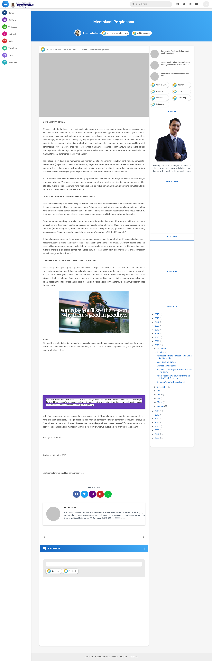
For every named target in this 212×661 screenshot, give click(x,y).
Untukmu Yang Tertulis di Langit (171, 382)
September (162, 387)
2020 (157, 326)
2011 (157, 422)
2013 (157, 415)
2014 (157, 411)
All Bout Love (161, 85)
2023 (157, 318)
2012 (157, 419)
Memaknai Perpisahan (167, 366)
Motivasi (159, 91)
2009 (157, 430)
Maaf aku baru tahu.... (166, 362)
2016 (157, 341)
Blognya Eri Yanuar (110, 657)
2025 (157, 314)
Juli (158, 391)
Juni (159, 394)
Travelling (182, 98)
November (161, 348)
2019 (157, 330)
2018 (157, 333)
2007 (157, 438)
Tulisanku (160, 104)
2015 (157, 345)
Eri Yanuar (70, 507)
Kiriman (181, 85)
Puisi (180, 91)
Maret (159, 402)
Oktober (160, 352)
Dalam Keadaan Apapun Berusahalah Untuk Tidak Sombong (173, 377)
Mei (158, 398)
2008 (157, 434)
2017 (157, 337)
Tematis (159, 98)
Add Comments (141, 33)
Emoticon (53, 571)
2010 (157, 426)
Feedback (70, 571)
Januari (160, 406)
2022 (157, 322)
